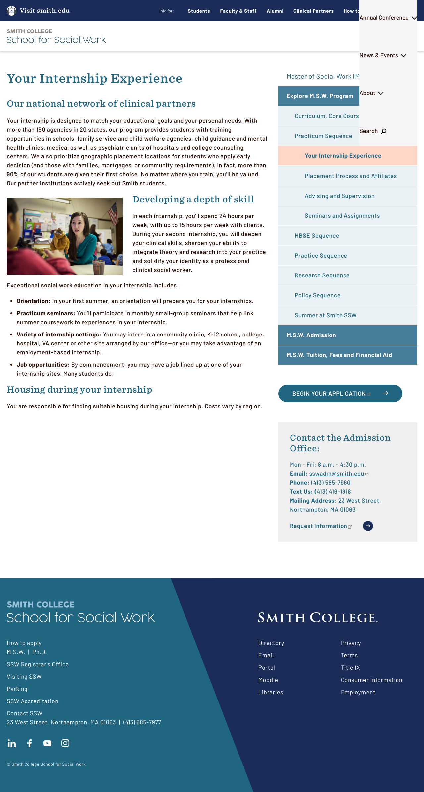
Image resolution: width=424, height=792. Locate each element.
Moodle (268, 679)
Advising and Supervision (340, 195)
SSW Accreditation (33, 700)
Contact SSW (25, 713)
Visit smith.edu (45, 10)
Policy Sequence (318, 295)
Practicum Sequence (323, 135)
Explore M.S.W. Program (320, 95)
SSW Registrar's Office (38, 664)
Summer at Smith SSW (326, 315)
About (366, 36)
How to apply (24, 642)
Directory (271, 642)
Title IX (350, 667)
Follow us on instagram (65, 743)
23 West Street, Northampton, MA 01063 (61, 722)
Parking (17, 688)
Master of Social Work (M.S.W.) (332, 76)
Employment (358, 692)
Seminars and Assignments (342, 215)
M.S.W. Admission (311, 334)
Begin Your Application (332, 393)
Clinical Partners (313, 11)
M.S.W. (181, 36)
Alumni (275, 11)
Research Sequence (322, 275)
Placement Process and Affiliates (351, 175)
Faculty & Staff (238, 11)
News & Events (322, 36)
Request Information (321, 525)
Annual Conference (262, 36)
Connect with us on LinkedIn (12, 743)
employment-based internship (58, 352)
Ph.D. (214, 36)
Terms (349, 655)
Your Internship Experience (343, 155)
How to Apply (360, 11)
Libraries (270, 692)
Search (400, 36)
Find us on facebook (29, 743)
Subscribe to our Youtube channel (47, 743)
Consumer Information (371, 679)
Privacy (351, 642)
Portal (266, 667)
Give (395, 11)
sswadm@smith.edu (339, 473)
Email (266, 655)
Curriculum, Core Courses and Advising (348, 115)
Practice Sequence (321, 255)
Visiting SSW (24, 676)
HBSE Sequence (317, 235)
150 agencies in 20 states (71, 129)
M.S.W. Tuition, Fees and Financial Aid (339, 354)
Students (199, 11)
